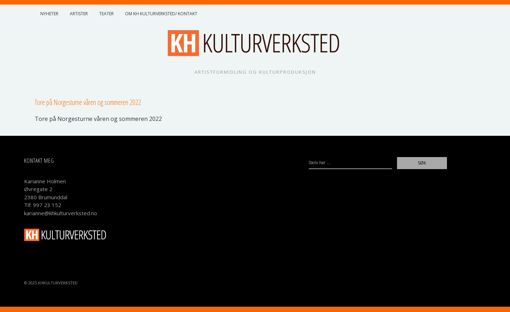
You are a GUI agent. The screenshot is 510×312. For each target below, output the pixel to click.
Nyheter (49, 14)
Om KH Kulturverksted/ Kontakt (161, 14)
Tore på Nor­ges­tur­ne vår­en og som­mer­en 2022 (98, 119)
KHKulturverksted (58, 282)
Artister (79, 14)
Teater (106, 14)
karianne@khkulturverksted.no (60, 213)
